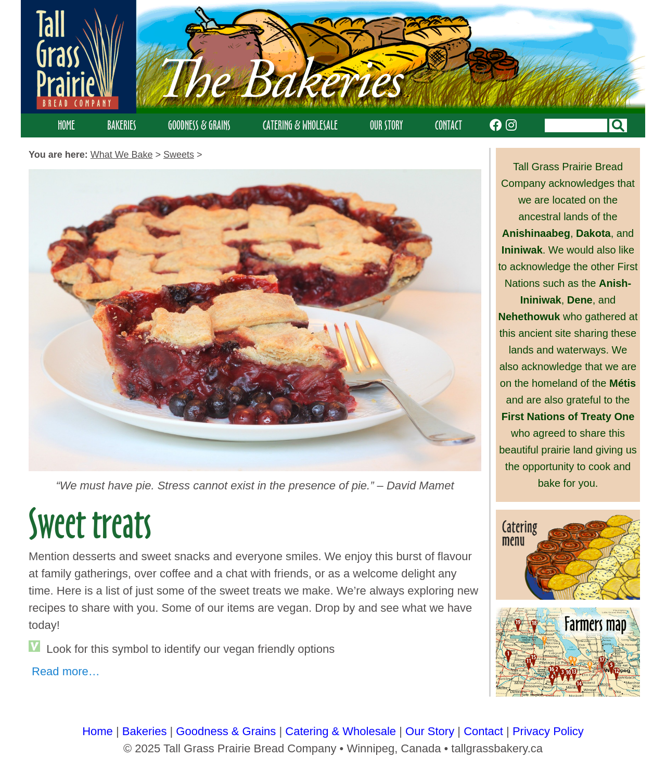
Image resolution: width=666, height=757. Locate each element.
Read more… (66, 671)
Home (66, 125)
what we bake (122, 154)
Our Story (386, 125)
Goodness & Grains (199, 125)
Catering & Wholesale (300, 125)
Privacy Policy (548, 731)
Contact (448, 125)
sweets (178, 154)
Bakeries (121, 125)
